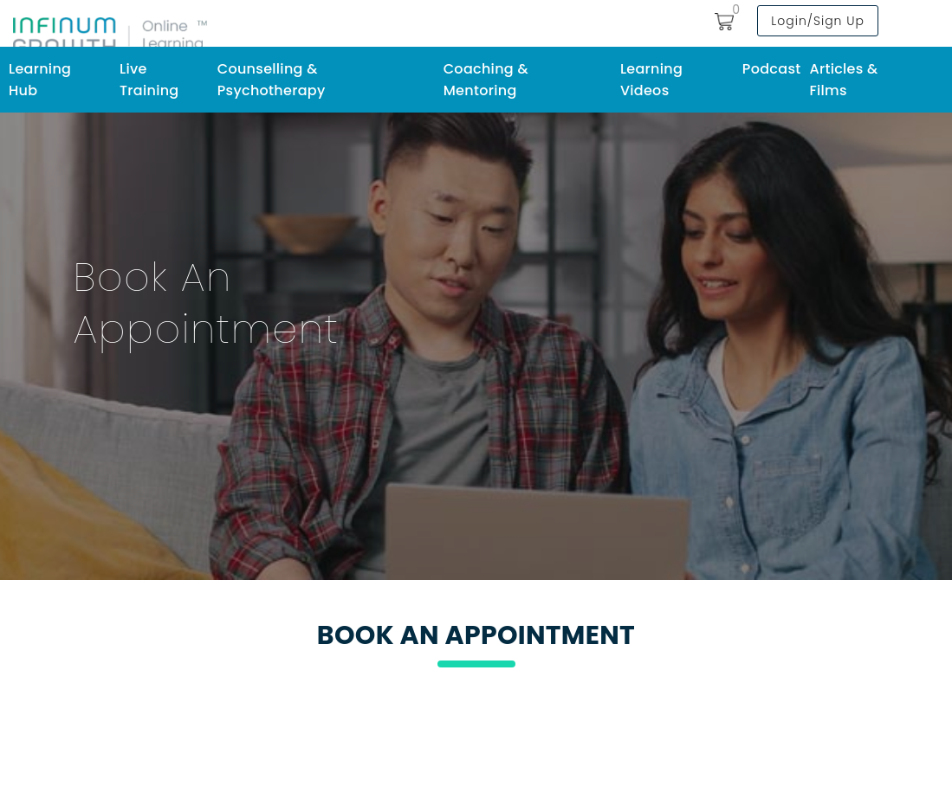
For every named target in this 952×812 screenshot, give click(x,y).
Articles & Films (843, 79)
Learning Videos (651, 79)
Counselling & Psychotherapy (271, 79)
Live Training (149, 79)
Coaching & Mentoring (486, 79)
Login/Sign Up (818, 20)
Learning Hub (40, 79)
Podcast (771, 69)
